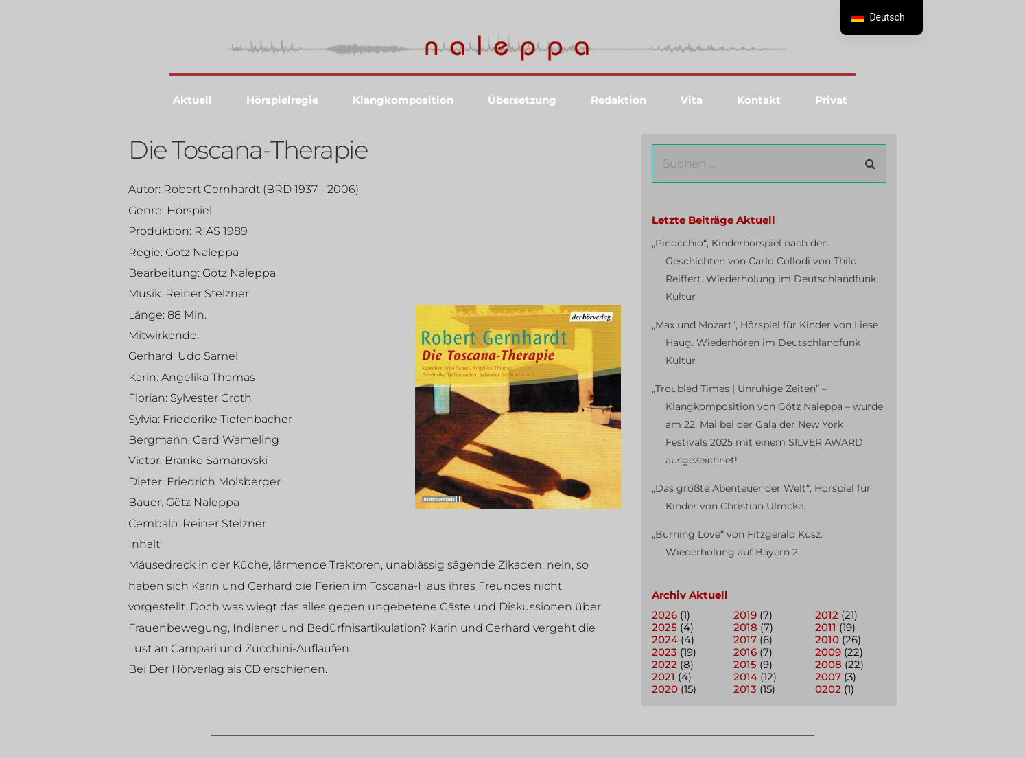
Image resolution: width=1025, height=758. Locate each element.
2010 (827, 639)
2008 (828, 664)
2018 (745, 627)
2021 (663, 676)
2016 (745, 651)
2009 (828, 651)
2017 (745, 639)
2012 (826, 614)
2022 (664, 664)
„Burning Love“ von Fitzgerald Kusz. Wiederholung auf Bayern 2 (737, 543)
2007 (828, 676)
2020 (665, 689)
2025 (664, 627)
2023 (664, 651)
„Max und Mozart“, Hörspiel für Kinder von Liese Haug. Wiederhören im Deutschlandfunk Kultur (765, 343)
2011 (825, 627)
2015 (745, 664)
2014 (745, 676)
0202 (828, 689)
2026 (664, 614)
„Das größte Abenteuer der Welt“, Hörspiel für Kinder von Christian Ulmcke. (761, 497)
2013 (745, 689)
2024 (665, 639)
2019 (745, 614)
